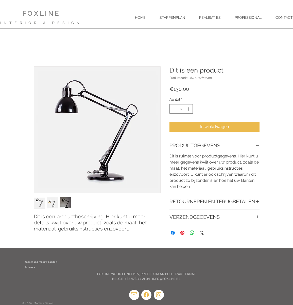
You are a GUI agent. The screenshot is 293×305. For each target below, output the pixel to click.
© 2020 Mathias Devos (38, 303)
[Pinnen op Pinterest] (182, 233)
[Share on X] (202, 233)
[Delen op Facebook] (173, 233)
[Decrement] (173, 108)
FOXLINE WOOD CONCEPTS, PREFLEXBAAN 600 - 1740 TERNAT (146, 274)
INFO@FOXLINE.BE (166, 278)
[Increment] (189, 108)
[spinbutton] (181, 108)
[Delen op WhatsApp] (192, 233)
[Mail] (134, 295)
